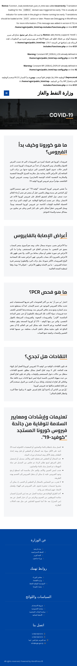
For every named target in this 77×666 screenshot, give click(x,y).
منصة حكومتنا (38, 587)
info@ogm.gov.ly (38, 643)
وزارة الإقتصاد (38, 580)
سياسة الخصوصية (38, 609)
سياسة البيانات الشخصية (38, 612)
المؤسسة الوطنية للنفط (38, 583)
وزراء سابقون (38, 558)
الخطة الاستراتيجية (38, 552)
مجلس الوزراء (38, 577)
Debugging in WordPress (65, 18)
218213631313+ (38, 634)
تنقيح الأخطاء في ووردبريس (38, 38)
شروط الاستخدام (38, 605)
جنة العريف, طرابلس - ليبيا (38, 640)
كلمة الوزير (38, 555)
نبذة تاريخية (38, 549)
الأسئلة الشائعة (39, 615)
